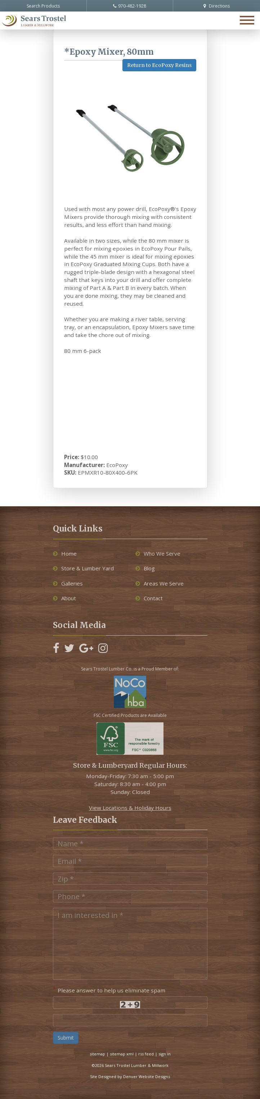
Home (65, 553)
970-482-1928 (129, 6)
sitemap (97, 1054)
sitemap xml (122, 1054)
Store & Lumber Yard (83, 568)
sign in (164, 1054)
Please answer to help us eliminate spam (109, 989)
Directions (216, 6)
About (64, 598)
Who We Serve (157, 553)
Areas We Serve (159, 583)
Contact (149, 598)
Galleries (68, 583)
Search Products (43, 6)
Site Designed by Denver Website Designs (130, 1076)
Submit (66, 1037)
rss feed (146, 1054)
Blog (145, 568)
